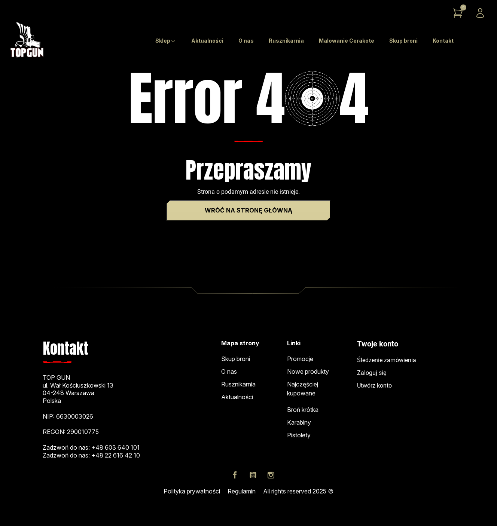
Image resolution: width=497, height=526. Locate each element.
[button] (457, 13)
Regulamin (242, 491)
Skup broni (235, 359)
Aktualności (237, 397)
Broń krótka (302, 409)
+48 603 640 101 (115, 447)
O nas (229, 371)
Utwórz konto (374, 385)
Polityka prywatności (192, 491)
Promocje (300, 359)
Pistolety (299, 435)
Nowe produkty (308, 371)
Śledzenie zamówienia (386, 360)
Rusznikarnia (238, 384)
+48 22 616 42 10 (115, 455)
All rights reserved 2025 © (298, 491)
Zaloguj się (371, 372)
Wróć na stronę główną (248, 210)
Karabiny (299, 422)
